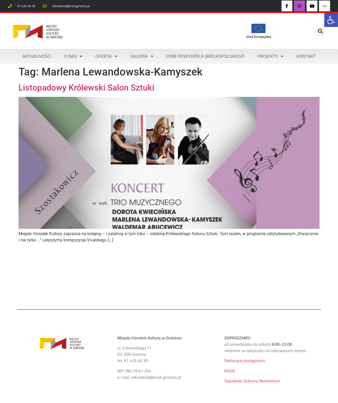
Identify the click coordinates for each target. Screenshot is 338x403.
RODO (229, 371)
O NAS (73, 56)
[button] (331, 20)
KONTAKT (306, 56)
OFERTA (106, 56)
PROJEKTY (270, 56)
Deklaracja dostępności (244, 360)
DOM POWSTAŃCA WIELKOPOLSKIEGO (205, 56)
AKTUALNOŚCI (36, 56)
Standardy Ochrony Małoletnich (252, 381)
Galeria (141, 56)
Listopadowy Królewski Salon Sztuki (86, 88)
